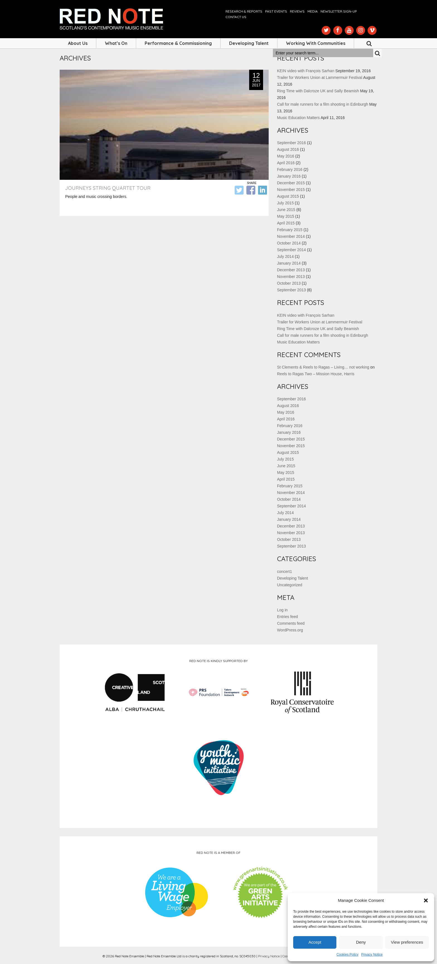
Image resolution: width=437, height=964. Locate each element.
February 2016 (289, 169)
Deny (361, 942)
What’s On (116, 43)
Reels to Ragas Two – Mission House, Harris (316, 374)
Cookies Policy (347, 954)
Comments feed (291, 623)
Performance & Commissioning (178, 43)
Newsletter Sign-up (339, 11)
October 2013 (289, 283)
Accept (315, 942)
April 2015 (286, 223)
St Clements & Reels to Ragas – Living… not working (323, 367)
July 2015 (285, 203)
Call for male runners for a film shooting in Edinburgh (322, 104)
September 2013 (291, 290)
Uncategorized (289, 585)
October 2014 (289, 243)
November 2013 (291, 276)
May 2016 (285, 156)
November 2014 (291, 236)
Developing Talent (249, 43)
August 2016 (288, 149)
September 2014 (291, 250)
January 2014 (289, 263)
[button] (426, 900)
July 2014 (285, 256)
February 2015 (289, 229)
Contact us (235, 17)
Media (312, 11)
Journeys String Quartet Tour (107, 188)
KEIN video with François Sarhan (305, 71)
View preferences (407, 942)
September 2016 (291, 143)
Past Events (276, 11)
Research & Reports (243, 11)
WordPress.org (290, 630)
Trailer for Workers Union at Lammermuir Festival (319, 77)
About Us (78, 43)
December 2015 (291, 183)
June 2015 (286, 209)
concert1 (284, 571)
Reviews (297, 11)
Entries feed (287, 616)
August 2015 (288, 196)
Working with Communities (315, 43)
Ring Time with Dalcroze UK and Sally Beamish (318, 91)
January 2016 (289, 176)
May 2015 (285, 216)
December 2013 (291, 270)
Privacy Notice (372, 954)
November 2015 (291, 189)
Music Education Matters (298, 117)
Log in (282, 610)
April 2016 (286, 163)
